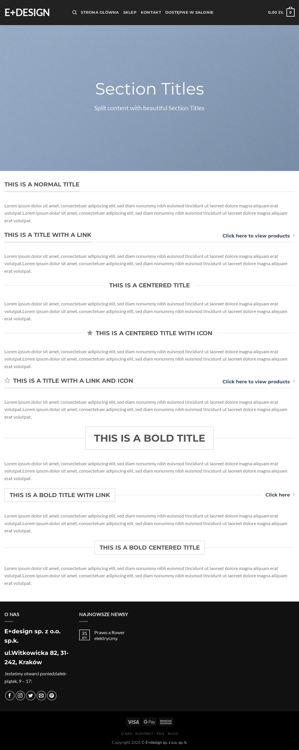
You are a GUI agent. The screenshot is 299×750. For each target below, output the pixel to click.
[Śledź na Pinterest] (52, 695)
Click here (280, 495)
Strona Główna (100, 12)
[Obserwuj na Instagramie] (20, 695)
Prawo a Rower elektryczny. (109, 635)
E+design (27, 12)
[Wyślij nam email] (41, 695)
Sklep (130, 12)
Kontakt (151, 12)
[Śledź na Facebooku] (10, 695)
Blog (173, 733)
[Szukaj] (74, 12)
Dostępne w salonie (189, 12)
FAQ (160, 733)
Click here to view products (258, 236)
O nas (126, 733)
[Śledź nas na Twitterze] (31, 695)
